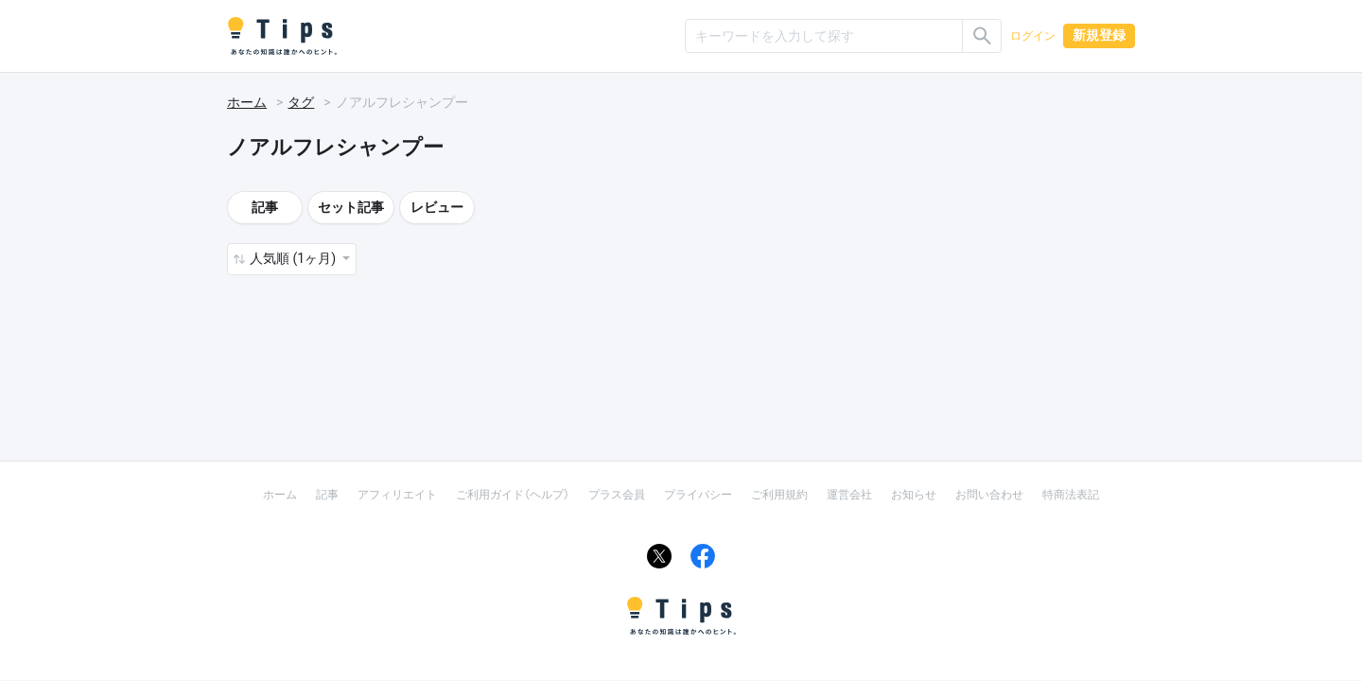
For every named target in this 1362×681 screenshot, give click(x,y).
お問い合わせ (989, 494)
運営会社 (849, 494)
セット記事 (351, 207)
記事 (265, 207)
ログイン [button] (1033, 36)
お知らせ (913, 494)
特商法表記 (1070, 494)
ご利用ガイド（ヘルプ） (512, 494)
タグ (301, 102)
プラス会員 (616, 494)
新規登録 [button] (1099, 35)
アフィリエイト (397, 494)
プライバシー (698, 494)
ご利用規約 (779, 494)
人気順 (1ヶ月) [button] (294, 258)
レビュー (436, 207)
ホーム (247, 102)
